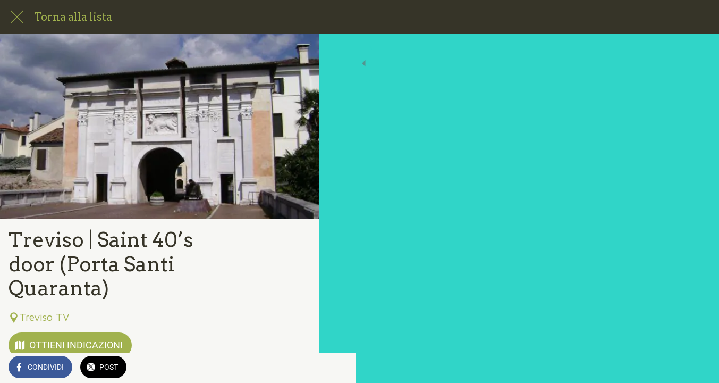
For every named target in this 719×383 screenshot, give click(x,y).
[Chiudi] (17, 17)
